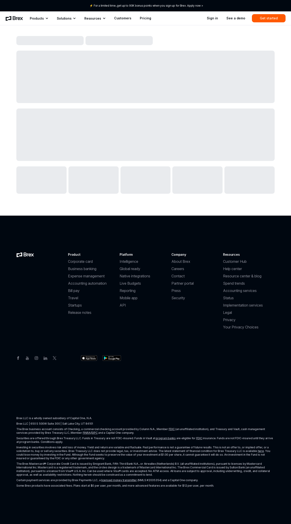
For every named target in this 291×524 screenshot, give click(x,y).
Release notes (79, 312)
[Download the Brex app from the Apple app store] (89, 358)
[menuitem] (14, 18)
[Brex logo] (25, 254)
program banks (166, 438)
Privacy (229, 319)
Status (228, 298)
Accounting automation (87, 283)
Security (178, 298)
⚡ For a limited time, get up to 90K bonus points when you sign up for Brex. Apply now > (146, 5)
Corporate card (80, 261)
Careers (177, 268)
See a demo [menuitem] (235, 18)
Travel (73, 298)
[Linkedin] (45, 357)
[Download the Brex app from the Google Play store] (112, 358)
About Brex (180, 261)
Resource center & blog (242, 276)
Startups (75, 305)
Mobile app (129, 298)
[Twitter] (54, 357)
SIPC (94, 432)
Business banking (82, 268)
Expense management (86, 276)
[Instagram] (36, 357)
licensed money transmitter (119, 480)
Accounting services (240, 290)
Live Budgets (130, 283)
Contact (178, 276)
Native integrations (135, 276)
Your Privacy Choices (240, 327)
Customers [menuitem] (122, 18)
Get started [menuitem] (269, 18)
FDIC (172, 429)
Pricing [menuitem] (145, 18)
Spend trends (234, 283)
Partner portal (182, 283)
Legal (227, 312)
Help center (232, 268)
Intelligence (129, 261)
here (261, 451)
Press (176, 290)
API (123, 305)
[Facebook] (18, 357)
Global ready (130, 268)
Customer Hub (235, 261)
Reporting (127, 290)
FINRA (87, 432)
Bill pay (74, 290)
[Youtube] (27, 357)
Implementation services (243, 305)
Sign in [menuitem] (212, 18)
